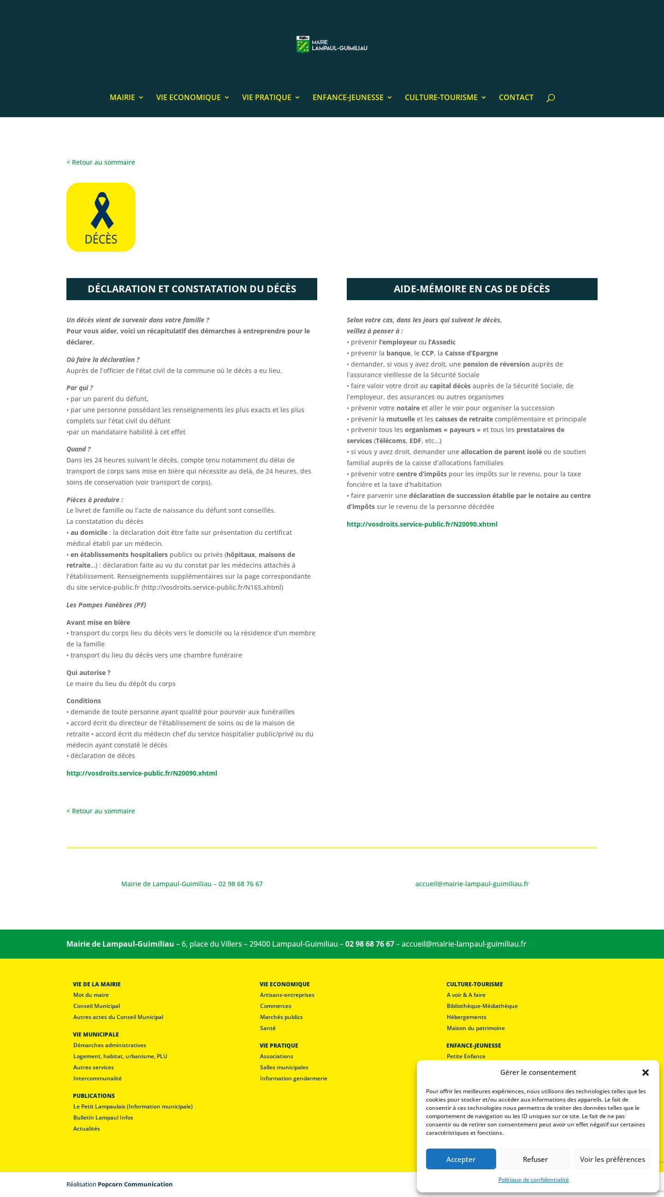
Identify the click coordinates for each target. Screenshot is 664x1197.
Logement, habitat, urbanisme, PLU (120, 1056)
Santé (268, 1028)
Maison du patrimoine (476, 1028)
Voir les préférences (612, 1159)
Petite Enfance (466, 1056)
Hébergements (466, 1017)
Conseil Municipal (96, 1006)
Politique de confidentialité (533, 1180)
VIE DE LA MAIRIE (97, 984)
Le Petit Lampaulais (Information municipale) (133, 1106)
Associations (276, 1056)
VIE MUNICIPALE (96, 1034)
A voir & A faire (466, 995)
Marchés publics (281, 1017)
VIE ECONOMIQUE (188, 98)
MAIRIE (122, 98)
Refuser (535, 1159)
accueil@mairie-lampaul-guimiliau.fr (464, 944)
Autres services (93, 1067)
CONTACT (516, 98)
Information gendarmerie (293, 1078)
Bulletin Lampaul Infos (103, 1117)
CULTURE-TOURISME (441, 98)
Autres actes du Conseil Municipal (118, 1017)
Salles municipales (284, 1067)
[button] (645, 1072)
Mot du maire (91, 995)
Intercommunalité (97, 1078)
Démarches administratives (109, 1045)
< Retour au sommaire (100, 162)
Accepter (460, 1159)
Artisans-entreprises (287, 995)
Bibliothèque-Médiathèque (482, 1006)
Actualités (86, 1128)
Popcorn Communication (135, 1184)
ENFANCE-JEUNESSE (348, 98)
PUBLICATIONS (94, 1096)
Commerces (275, 1006)
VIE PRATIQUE (266, 98)
